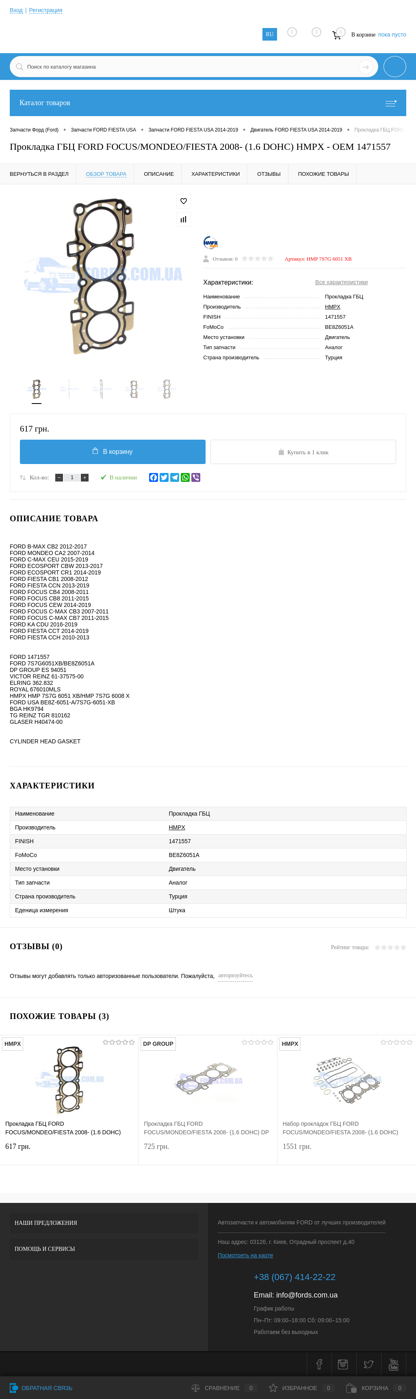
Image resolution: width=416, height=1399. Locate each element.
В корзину (112, 451)
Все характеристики (341, 282)
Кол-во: (39, 477)
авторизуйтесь (235, 975)
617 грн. (69, 1151)
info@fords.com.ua (307, 1295)
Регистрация (46, 10)
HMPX (332, 307)
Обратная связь (41, 1388)
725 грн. (207, 1151)
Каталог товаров (208, 103)
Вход (16, 10)
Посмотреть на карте (245, 1255)
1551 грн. (347, 1151)
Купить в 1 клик (303, 452)
